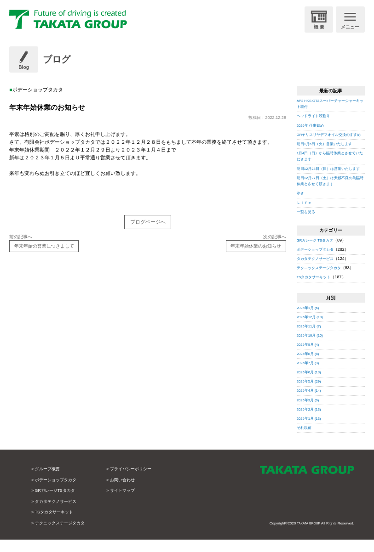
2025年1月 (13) (311, 430)
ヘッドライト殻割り (315, 115)
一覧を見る (307, 224)
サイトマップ (129, 503)
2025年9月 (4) (310, 357)
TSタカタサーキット (316, 289)
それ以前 (305, 440)
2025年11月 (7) (311, 338)
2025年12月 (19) (312, 329)
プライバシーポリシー (138, 481)
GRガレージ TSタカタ (318, 252)
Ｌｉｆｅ (305, 215)
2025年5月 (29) (311, 394)
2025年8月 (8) (310, 366)
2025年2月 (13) (311, 421)
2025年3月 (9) (310, 412)
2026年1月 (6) (310, 320)
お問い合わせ (129, 492)
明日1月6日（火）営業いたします (328, 149)
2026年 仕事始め (312, 125)
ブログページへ (147, 223)
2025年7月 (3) (310, 375)
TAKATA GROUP (306, 536)
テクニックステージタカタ (321, 280)
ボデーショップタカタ (317, 261)
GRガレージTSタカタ (57, 503)
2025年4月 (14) (311, 403)
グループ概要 (49, 481)
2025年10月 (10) (312, 347)
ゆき (301, 205)
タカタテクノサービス (317, 271)
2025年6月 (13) (311, 385)
